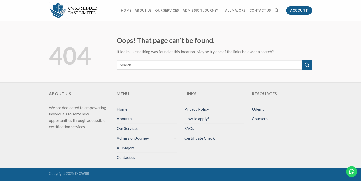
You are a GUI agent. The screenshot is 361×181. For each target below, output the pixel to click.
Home (126, 10)
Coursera (260, 118)
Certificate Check (199, 137)
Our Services (167, 10)
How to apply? (196, 118)
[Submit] (307, 65)
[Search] (276, 10)
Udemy (258, 109)
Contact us (260, 10)
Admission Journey (202, 10)
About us (143, 10)
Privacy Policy (196, 109)
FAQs (189, 128)
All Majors (235, 10)
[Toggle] (175, 138)
